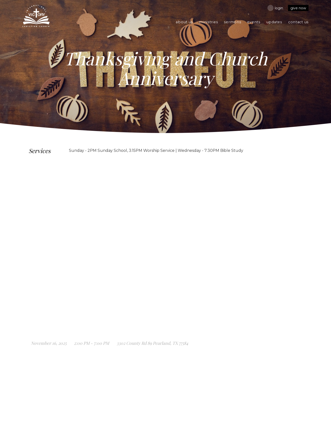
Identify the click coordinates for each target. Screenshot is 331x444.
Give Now (298, 8)
